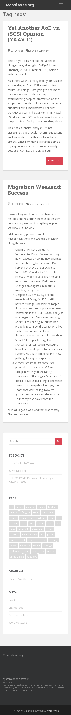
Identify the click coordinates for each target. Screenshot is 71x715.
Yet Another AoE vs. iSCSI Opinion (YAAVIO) (34, 33)
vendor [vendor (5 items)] (51, 551)
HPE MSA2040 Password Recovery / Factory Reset (31, 479)
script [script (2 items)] (43, 540)
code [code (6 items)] (36, 512)
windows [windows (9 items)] (32, 556)
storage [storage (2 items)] (48, 545)
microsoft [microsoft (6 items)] (23, 529)
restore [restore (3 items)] (32, 540)
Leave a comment (39, 50)
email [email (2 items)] (23, 518)
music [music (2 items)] (49, 529)
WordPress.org (18, 622)
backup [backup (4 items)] (52, 507)
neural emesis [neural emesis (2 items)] (29, 534)
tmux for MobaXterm (22, 463)
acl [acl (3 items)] (11, 507)
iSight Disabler (17, 470)
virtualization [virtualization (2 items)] (17, 556)
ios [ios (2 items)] (58, 518)
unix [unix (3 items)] (34, 551)
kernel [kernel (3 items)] (40, 523)
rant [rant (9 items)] (12, 540)
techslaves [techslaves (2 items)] (15, 551)
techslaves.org (20, 4)
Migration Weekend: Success (34, 189)
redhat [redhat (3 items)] (21, 540)
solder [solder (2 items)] (36, 545)
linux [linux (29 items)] (12, 529)
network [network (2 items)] (14, 534)
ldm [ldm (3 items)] (58, 523)
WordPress (53, 711)
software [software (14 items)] (25, 545)
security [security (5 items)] (53, 540)
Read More (54, 160)
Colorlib (28, 711)
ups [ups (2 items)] (42, 551)
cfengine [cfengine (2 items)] (25, 512)
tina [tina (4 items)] (27, 551)
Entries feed (16, 607)
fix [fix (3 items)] (31, 518)
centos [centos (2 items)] (13, 512)
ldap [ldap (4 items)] (50, 523)
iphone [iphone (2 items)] (14, 523)
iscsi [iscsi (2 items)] (32, 523)
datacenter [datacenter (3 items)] (48, 512)
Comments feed (19, 615)
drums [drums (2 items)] (13, 518)
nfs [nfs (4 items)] (42, 534)
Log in (12, 600)
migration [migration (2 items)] (37, 529)
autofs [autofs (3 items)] (41, 507)
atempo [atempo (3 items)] (30, 507)
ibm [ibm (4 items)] (51, 518)
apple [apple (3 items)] (19, 507)
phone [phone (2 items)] (50, 534)
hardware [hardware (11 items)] (41, 518)
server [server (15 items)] (13, 545)
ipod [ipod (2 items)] (23, 523)
